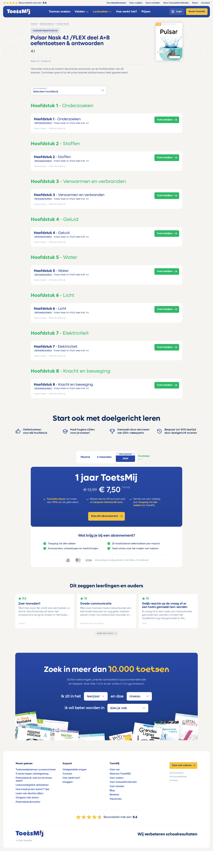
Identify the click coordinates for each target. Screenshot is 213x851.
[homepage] (18, 11)
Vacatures (116, 799)
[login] (176, 11)
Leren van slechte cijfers (29, 793)
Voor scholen (117, 786)
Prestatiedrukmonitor (28, 802)
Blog (112, 790)
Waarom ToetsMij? (120, 773)
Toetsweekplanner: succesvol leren (36, 769)
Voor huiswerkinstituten (123, 782)
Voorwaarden (177, 773)
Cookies (174, 780)
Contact (67, 773)
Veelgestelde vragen (75, 769)
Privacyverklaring (178, 776)
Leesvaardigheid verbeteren (32, 785)
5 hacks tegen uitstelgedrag (32, 773)
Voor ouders (117, 778)
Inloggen (68, 782)
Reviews (114, 794)
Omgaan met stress (27, 797)
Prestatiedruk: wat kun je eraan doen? (34, 779)
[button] (68, 90)
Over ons (115, 769)
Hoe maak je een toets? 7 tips (32, 789)
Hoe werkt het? (71, 778)
